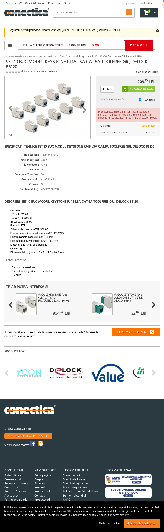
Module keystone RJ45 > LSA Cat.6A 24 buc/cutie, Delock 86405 (53, 297)
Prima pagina (42, 475)
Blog (95, 45)
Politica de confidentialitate (80, 491)
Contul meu (11, 487)
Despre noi (54, 3)
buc (109, 89)
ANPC (66, 499)
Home (9, 56)
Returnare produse (75, 487)
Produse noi (77, 45)
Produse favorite (15, 491)
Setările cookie (109, 523)
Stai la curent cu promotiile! (43, 45)
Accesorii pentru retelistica (43, 56)
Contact (68, 3)
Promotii (138, 45)
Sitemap (39, 483)
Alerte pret (11, 495)
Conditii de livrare (35, 3)
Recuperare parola (16, 483)
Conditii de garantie (75, 483)
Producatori (42, 499)
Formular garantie (15, 499)
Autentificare (12, 475)
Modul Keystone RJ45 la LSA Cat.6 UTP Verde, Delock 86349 (128, 297)
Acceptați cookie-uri (141, 523)
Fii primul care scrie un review (38, 71)
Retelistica (20, 56)
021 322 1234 (148, 132)
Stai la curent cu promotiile (28, 436)
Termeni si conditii (74, 495)
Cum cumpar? (14, 3)
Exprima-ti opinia (131, 332)
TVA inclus (149, 100)
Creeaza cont (12, 479)
